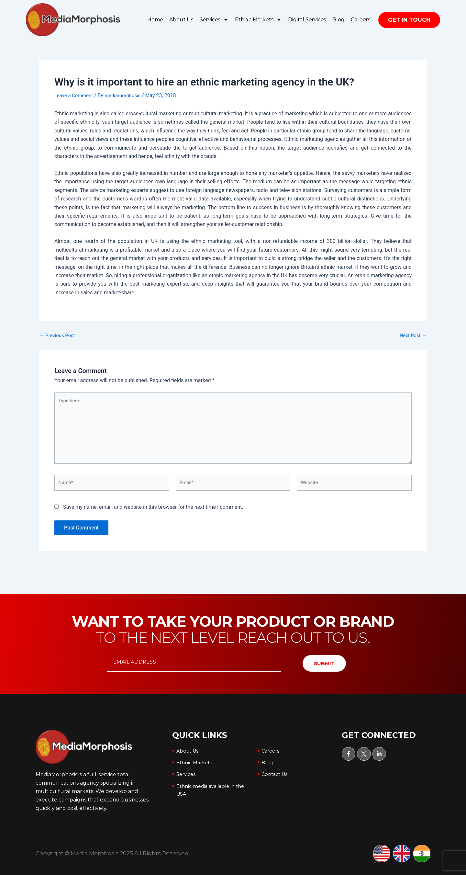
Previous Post (58, 335)
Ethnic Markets (258, 20)
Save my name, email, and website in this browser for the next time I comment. (153, 514)
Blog (338, 20)
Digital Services (307, 20)
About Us (181, 20)
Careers (360, 20)
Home (155, 20)
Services (214, 20)
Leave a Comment (75, 95)
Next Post (412, 335)
